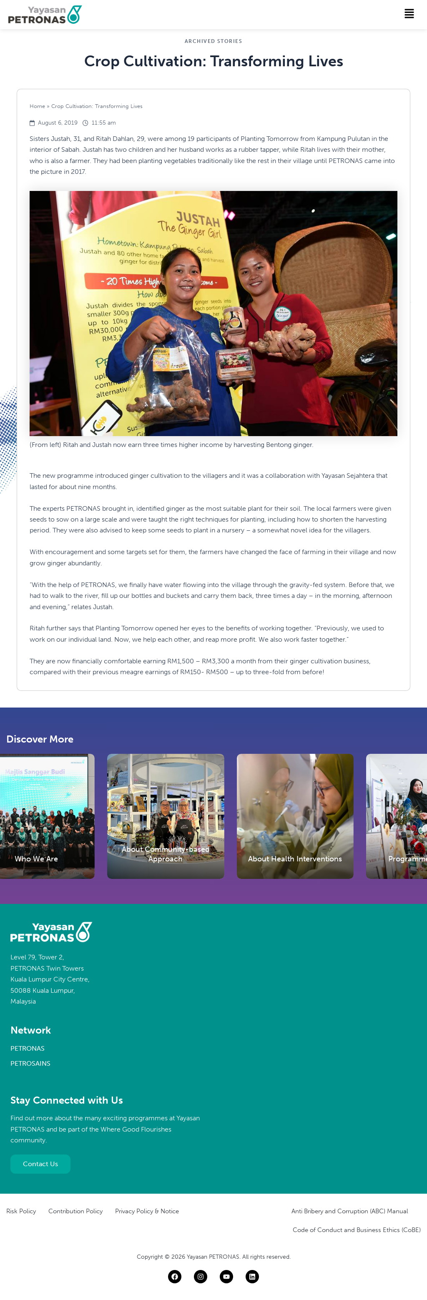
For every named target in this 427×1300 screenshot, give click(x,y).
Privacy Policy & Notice (147, 1211)
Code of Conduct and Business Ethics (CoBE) (357, 1230)
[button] (409, 14)
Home (37, 106)
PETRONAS (27, 1048)
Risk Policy (21, 1211)
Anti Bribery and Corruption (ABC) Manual (349, 1211)
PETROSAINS (30, 1063)
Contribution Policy (75, 1211)
